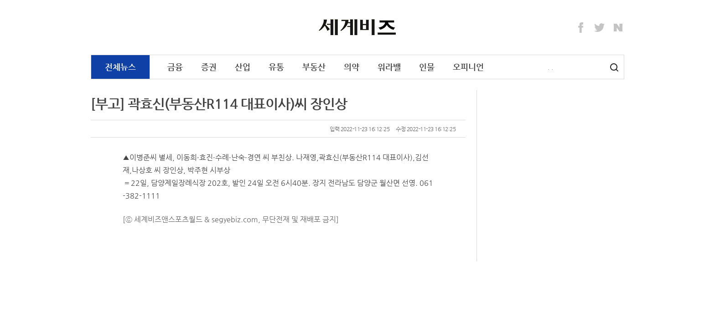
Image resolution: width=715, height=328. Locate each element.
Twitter (600, 28)
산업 (242, 67)
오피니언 (468, 67)
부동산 (314, 67)
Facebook (581, 28)
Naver (618, 28)
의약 (351, 67)
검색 (614, 67)
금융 (175, 67)
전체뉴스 (120, 67)
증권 (209, 67)
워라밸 (389, 67)
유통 (276, 67)
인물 (427, 67)
